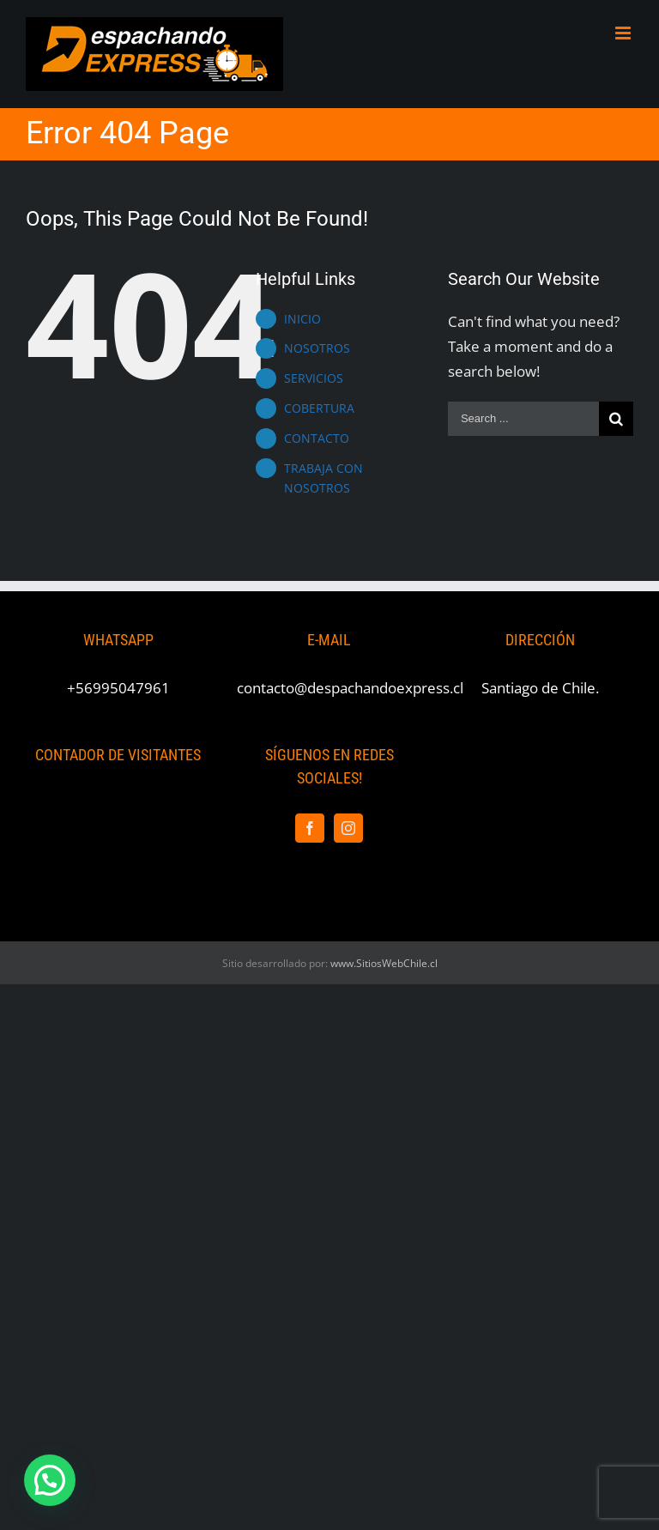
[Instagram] (348, 828)
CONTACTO (316, 438)
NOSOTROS (317, 348)
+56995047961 (118, 688)
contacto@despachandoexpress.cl (350, 688)
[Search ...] (523, 419)
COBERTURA (319, 408)
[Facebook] (309, 828)
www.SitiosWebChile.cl (384, 963)
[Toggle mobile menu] (624, 33)
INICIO (302, 319)
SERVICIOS (313, 378)
